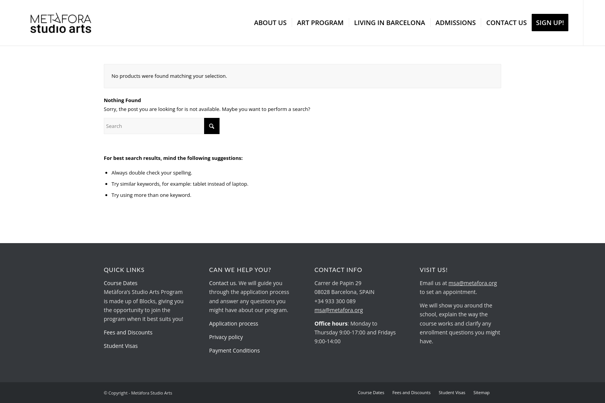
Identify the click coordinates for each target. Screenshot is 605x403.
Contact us (222, 283)
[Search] (162, 126)
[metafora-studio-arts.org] (61, 22)
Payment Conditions (234, 350)
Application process (233, 323)
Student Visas (121, 345)
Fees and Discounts (128, 332)
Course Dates (120, 283)
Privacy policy (226, 337)
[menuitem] (270, 22)
